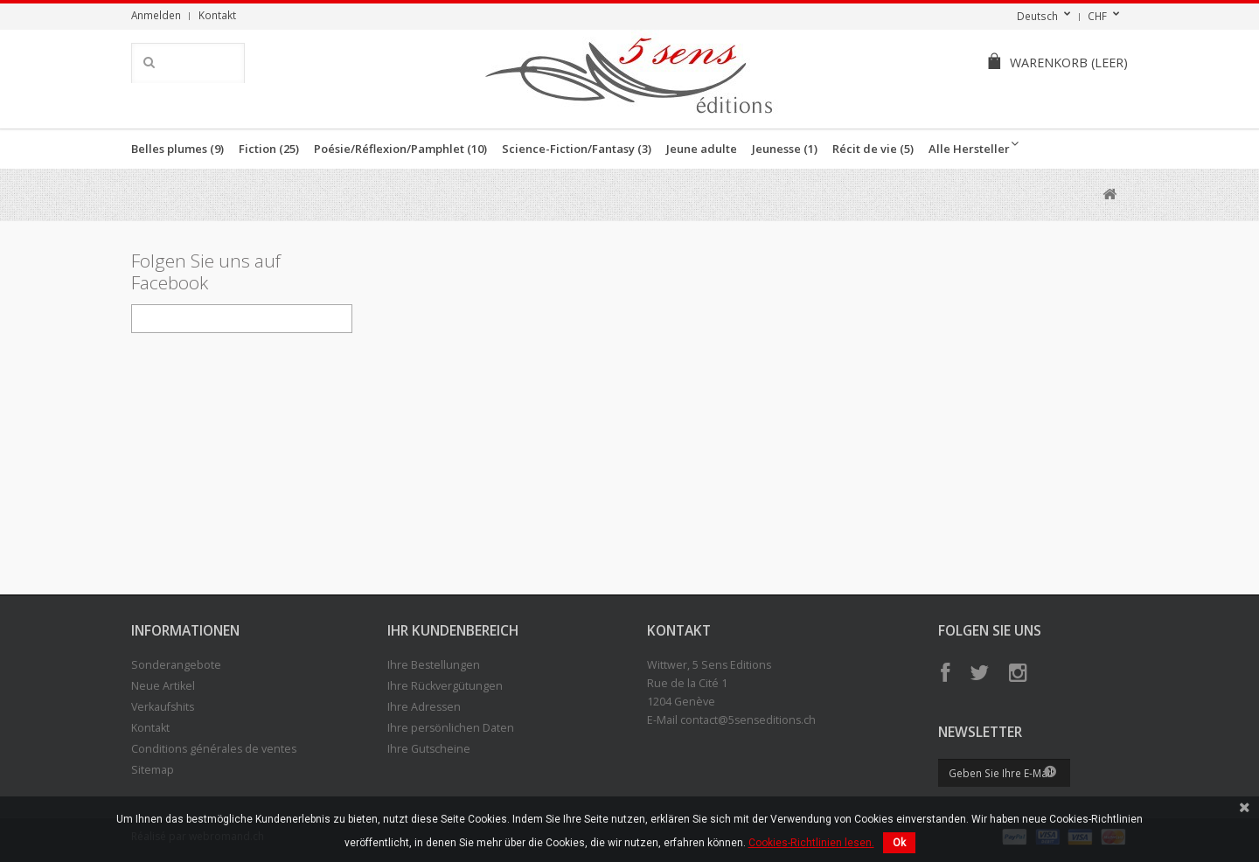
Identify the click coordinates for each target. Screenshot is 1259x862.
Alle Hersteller (969, 148)
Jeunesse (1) (784, 148)
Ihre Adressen (424, 706)
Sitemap (152, 769)
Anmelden (156, 15)
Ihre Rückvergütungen (445, 685)
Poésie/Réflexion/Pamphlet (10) (400, 148)
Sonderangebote (176, 664)
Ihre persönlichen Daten (450, 727)
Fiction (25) (269, 148)
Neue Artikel (163, 685)
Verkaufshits (162, 706)
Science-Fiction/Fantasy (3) (576, 148)
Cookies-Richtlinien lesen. (811, 843)
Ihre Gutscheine (428, 748)
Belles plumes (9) (177, 148)
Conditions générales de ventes (213, 748)
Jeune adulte (701, 148)
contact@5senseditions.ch (748, 720)
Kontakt (217, 15)
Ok (899, 843)
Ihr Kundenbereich (452, 630)
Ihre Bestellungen (433, 664)
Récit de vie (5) (873, 148)
